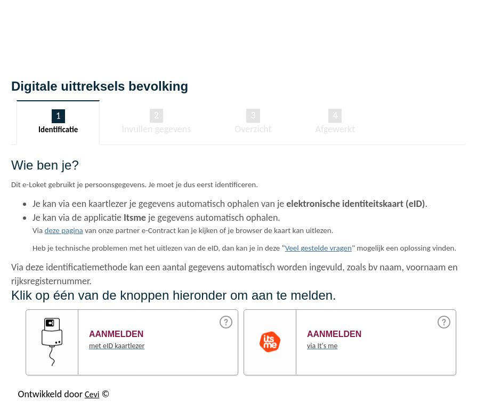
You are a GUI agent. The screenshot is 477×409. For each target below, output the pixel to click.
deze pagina (64, 230)
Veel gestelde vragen (318, 248)
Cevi (92, 394)
